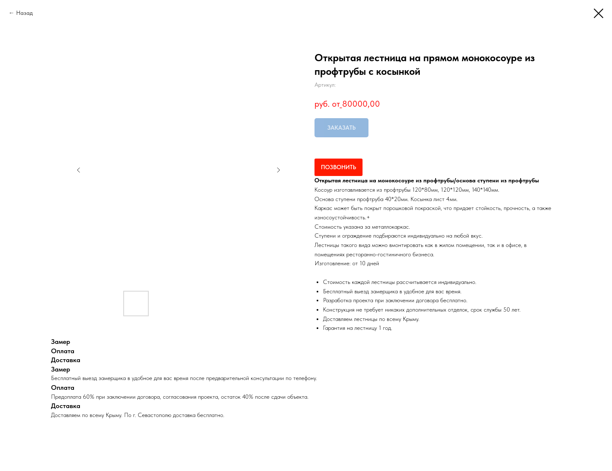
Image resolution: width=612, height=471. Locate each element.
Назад (24, 12)
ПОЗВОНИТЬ (338, 167)
